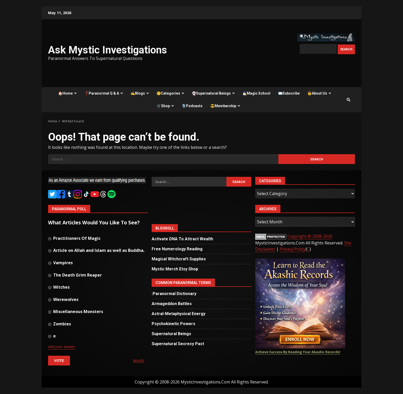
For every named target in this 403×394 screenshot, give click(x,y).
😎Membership (223, 106)
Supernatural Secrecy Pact (178, 343)
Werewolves (63, 300)
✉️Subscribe (289, 93)
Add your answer (61, 346)
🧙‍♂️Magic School (256, 93)
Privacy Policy (292, 249)
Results (138, 361)
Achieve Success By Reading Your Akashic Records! (297, 352)
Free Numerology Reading (177, 248)
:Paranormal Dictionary (174, 293)
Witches (59, 287)
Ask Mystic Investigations (107, 50)
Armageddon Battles (172, 303)
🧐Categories (168, 93)
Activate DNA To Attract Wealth (182, 238)
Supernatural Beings (171, 333)
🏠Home (65, 93)
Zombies (59, 324)
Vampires (60, 263)
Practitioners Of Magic (74, 239)
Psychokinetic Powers (173, 323)
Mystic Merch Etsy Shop (175, 269)
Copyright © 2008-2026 (309, 236)
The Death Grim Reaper (75, 275)
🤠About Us (317, 93)
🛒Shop (163, 106)
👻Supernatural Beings (211, 93)
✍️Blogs (138, 93)
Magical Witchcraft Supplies (179, 258)
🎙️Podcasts (192, 106)
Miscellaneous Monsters (75, 312)
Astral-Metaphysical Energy (178, 313)
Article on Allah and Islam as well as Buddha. (96, 251)
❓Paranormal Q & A (101, 93)
